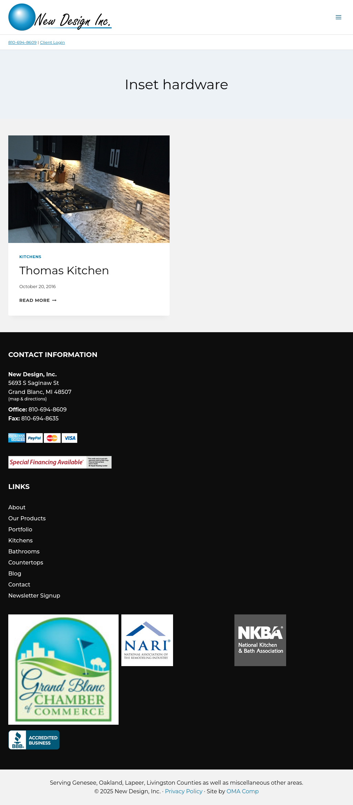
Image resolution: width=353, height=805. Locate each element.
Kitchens (30, 256)
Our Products (27, 518)
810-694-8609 (22, 42)
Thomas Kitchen (64, 270)
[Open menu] (338, 17)
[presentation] (89, 189)
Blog (14, 573)
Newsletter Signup (34, 595)
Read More (38, 300)
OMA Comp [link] (242, 791)
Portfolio (20, 529)
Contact (19, 584)
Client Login (52, 42)
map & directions (27, 398)
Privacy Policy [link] (184, 791)
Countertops (25, 562)
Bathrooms (24, 551)
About (17, 507)
